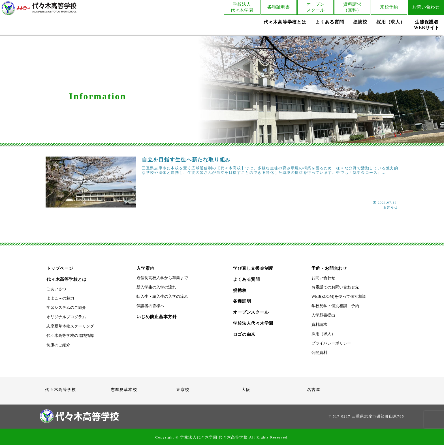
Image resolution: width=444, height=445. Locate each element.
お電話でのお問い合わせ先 (335, 287)
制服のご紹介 (58, 345)
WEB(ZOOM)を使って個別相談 (338, 296)
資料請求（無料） (352, 7)
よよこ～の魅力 (60, 298)
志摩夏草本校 (124, 389)
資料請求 (319, 324)
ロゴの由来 (244, 334)
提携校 (239, 290)
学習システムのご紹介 (66, 307)
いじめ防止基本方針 (156, 316)
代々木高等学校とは (66, 279)
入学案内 (145, 268)
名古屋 (314, 389)
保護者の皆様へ (150, 306)
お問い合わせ (425, 7)
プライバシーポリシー (331, 343)
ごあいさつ (56, 289)
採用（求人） (323, 334)
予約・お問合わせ (329, 268)
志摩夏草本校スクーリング (70, 326)
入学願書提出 (323, 315)
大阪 (246, 389)
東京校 (182, 389)
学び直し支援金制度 (253, 268)
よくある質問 (246, 279)
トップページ (59, 268)
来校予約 (389, 7)
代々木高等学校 (60, 389)
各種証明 (242, 301)
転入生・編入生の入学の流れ (162, 296)
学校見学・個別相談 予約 (335, 306)
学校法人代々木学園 (241, 7)
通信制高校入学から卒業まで (162, 278)
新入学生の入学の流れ (156, 287)
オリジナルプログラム (66, 317)
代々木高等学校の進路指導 (70, 335)
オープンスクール (315, 7)
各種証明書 (278, 7)
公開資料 (319, 352)
